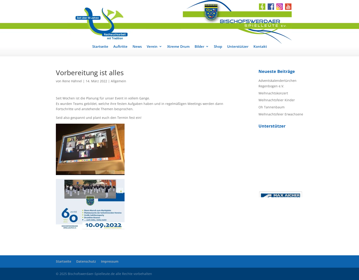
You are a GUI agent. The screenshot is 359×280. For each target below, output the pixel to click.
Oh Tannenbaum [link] (271, 107)
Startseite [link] (100, 47)
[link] (179, 22)
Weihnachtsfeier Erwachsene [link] (280, 114)
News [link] (137, 47)
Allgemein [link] (118, 81)
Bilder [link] (199, 47)
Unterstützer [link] (237, 47)
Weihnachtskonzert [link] (273, 93)
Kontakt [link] (260, 47)
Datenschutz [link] (86, 261)
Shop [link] (218, 47)
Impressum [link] (109, 261)
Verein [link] (152, 47)
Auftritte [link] (120, 47)
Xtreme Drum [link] (178, 47)
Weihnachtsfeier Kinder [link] (276, 100)
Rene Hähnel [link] (72, 81)
